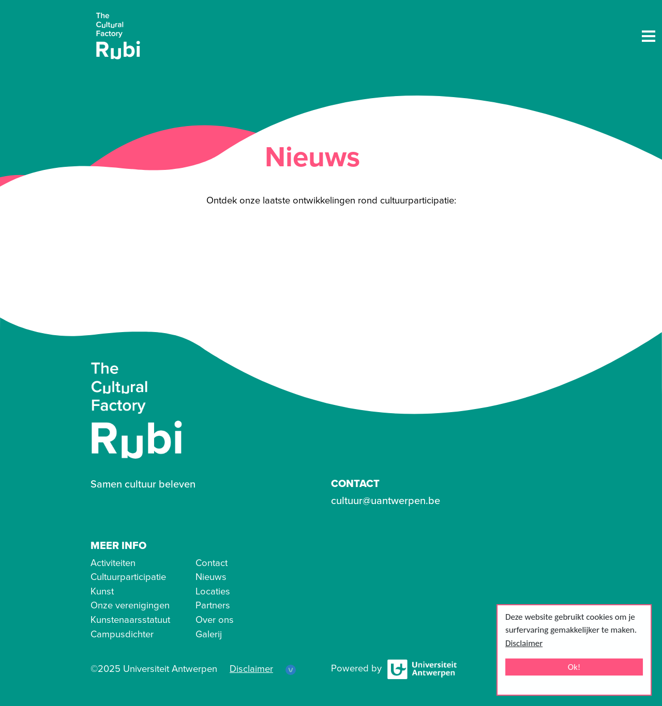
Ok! (574, 667)
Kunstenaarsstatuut (130, 619)
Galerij (208, 634)
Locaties (212, 591)
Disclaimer (524, 643)
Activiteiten (113, 563)
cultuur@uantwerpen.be (385, 501)
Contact (211, 563)
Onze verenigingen (130, 605)
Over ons (214, 619)
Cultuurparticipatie (128, 577)
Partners (212, 605)
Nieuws (211, 577)
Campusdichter (122, 634)
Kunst (102, 591)
